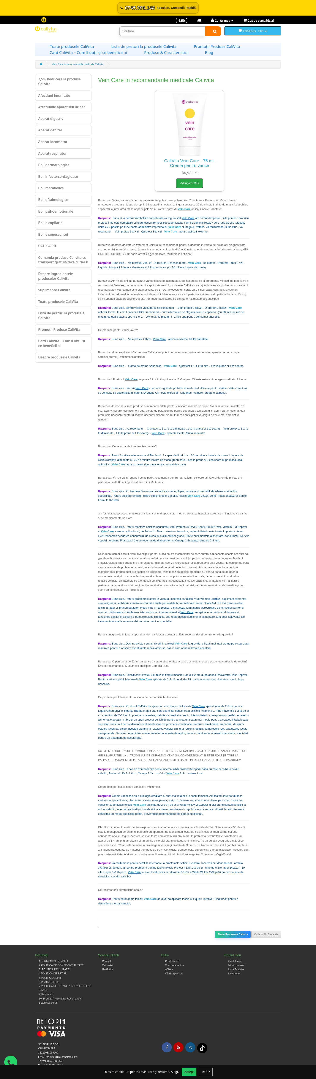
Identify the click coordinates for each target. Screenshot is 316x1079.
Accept (189, 1072)
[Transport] (199, 20)
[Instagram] (190, 1047)
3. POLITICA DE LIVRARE (54, 969)
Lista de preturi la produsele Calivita (144, 46)
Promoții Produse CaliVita (217, 46)
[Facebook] (167, 1047)
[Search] (213, 31)
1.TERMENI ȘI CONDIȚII (53, 961)
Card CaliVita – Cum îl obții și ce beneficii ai (88, 52)
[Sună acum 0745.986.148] (158, 8)
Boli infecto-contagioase (58, 176)
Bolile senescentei (53, 234)
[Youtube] (178, 1047)
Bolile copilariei (50, 222)
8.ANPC (43, 990)
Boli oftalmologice (53, 199)
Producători (171, 961)
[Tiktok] (202, 1047)
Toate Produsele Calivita (233, 934)
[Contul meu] (222, 20)
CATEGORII (47, 245)
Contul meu (235, 961)
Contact (106, 961)
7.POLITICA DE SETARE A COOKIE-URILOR (65, 986)
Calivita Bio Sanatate (266, 934)
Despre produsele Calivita (59, 357)
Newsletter (234, 973)
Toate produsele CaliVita (72, 46)
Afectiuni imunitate (54, 95)
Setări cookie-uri (48, 1002)
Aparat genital (50, 130)
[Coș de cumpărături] (258, 20)
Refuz (206, 1072)
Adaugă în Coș (189, 183)
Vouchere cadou (174, 965)
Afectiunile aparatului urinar (61, 107)
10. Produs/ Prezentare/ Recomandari (60, 998)
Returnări (107, 965)
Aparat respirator (52, 153)
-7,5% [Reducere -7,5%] (182, 20)
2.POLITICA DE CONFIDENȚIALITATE (61, 965)
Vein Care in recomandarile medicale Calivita (77, 64)
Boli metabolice (51, 188)
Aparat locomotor (52, 141)
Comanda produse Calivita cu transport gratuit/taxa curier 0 (63, 260)
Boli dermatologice (54, 164)
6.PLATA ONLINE (49, 982)
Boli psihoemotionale (55, 211)
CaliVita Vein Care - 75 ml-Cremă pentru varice (189, 163)
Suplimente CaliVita (54, 290)
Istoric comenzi (237, 965)
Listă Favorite (236, 969)
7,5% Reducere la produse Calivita (59, 81)
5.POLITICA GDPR (50, 977)
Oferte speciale (174, 973)
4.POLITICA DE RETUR (53, 973)
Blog (209, 52)
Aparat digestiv (50, 118)
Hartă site (107, 969)
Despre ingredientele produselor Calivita (55, 276)
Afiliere (169, 969)
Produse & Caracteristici (166, 52)
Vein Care (184, 209)
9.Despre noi (46, 994)
